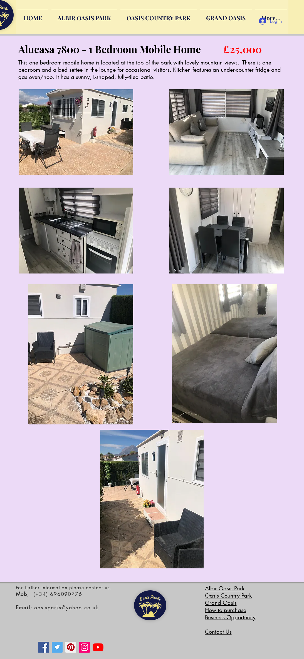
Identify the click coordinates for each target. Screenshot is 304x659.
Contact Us (218, 631)
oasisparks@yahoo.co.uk (66, 607)
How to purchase (225, 610)
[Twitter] (57, 647)
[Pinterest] (70, 647)
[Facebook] (43, 647)
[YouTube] (98, 647)
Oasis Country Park (228, 595)
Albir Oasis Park (224, 588)
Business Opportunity (230, 617)
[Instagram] (84, 647)
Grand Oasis (221, 602)
